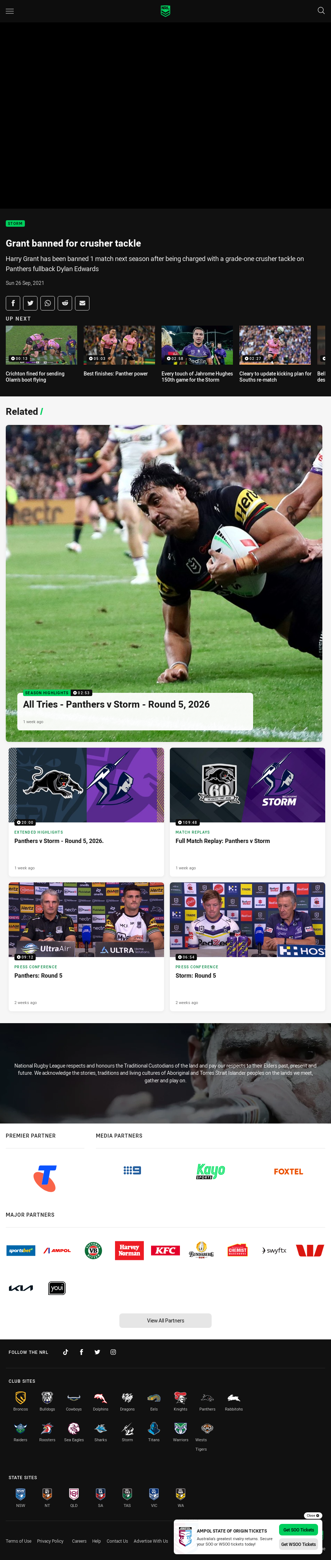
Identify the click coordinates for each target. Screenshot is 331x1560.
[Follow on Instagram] (113, 1352)
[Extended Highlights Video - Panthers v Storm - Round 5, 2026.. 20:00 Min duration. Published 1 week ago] (86, 812)
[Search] (321, 11)
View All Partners (165, 1320)
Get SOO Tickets (298, 1530)
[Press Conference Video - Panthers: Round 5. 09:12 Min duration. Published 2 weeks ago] (86, 946)
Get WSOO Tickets (298, 1544)
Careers (79, 1541)
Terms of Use (18, 1541)
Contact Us (117, 1541)
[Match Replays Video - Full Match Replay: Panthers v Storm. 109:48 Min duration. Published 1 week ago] (247, 812)
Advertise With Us (151, 1541)
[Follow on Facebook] (81, 1352)
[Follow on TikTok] (66, 1352)
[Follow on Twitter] (97, 1352)
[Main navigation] (10, 11)
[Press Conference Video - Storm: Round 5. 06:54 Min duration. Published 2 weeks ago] (247, 946)
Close (313, 1515)
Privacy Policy (50, 1541)
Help (96, 1541)
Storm (15, 223)
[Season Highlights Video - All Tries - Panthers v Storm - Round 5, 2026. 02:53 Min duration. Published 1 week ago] (164, 583)
